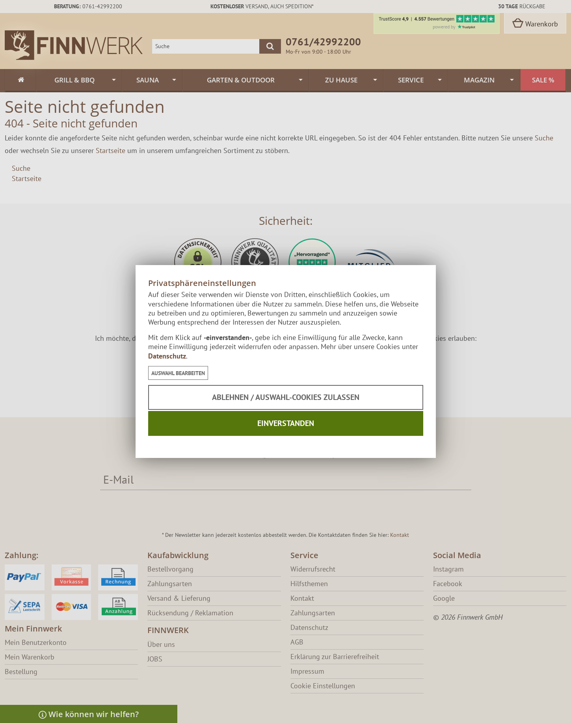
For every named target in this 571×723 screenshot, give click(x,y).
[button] (178, 373)
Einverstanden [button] (285, 423)
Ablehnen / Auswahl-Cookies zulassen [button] (285, 397)
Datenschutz (167, 356)
